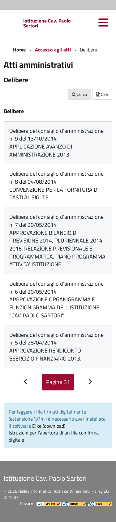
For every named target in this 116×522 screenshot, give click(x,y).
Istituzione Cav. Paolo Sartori (47, 23)
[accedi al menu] (103, 22)
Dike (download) (48, 426)
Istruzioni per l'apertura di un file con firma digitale (54, 436)
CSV (102, 94)
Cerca (79, 94)
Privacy (26, 503)
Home (19, 49)
